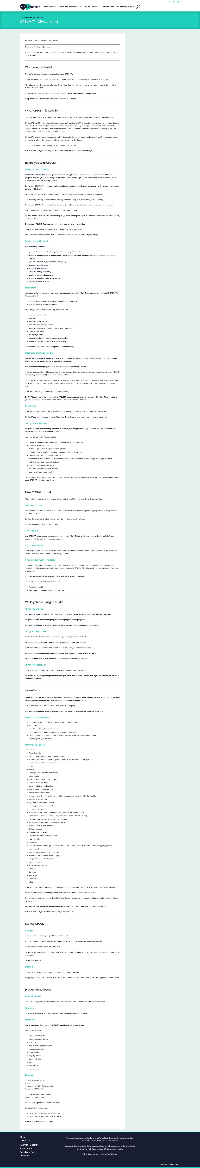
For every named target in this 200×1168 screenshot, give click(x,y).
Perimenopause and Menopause (117, 6)
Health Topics (90, 6)
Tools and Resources (68, 6)
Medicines (48, 6)
